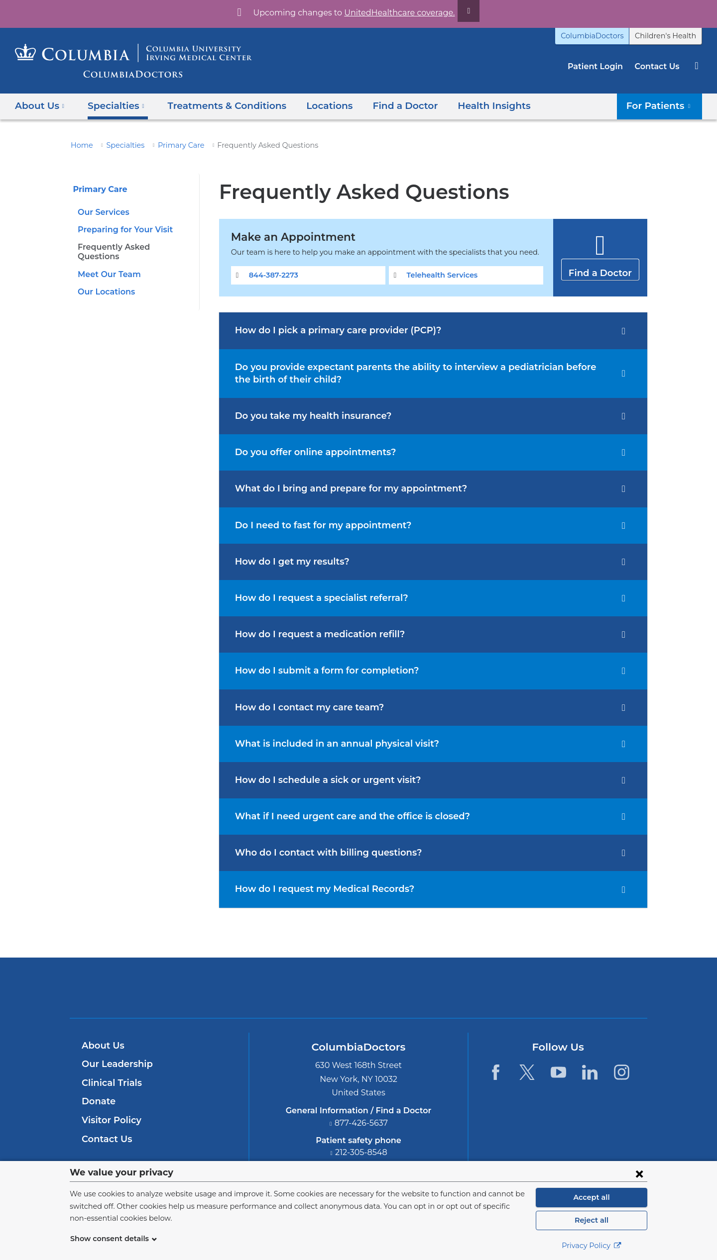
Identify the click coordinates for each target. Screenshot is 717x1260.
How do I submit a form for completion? (319, 671)
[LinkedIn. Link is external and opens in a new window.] (590, 1072)
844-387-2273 (271, 275)
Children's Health (669, 36)
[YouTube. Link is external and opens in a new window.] (558, 1072)
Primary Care (172, 145)
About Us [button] (40, 105)
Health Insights (469, 105)
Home (80, 145)
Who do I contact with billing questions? (321, 853)
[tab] (433, 330)
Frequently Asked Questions (131, 247)
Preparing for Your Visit (122, 229)
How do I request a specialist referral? (316, 598)
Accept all (591, 1197)
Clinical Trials (110, 1083)
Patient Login (600, 66)
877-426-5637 (361, 1123)
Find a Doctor (386, 105)
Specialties (120, 145)
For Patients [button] (662, 105)
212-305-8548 (361, 1152)
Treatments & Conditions (217, 105)
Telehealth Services (440, 275)
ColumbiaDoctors (603, 36)
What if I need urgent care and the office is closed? (343, 816)
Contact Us (658, 66)
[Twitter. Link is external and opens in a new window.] (527, 1072)
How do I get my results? (288, 562)
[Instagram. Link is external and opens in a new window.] (621, 1072)
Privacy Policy (591, 1246)
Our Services (102, 212)
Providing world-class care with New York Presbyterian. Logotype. (425, 993)
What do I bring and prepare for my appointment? (340, 488)
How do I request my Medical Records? (318, 889)
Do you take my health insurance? (307, 416)
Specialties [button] (113, 105)
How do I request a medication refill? (313, 634)
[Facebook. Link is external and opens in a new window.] (495, 1072)
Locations (314, 105)
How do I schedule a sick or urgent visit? (322, 780)
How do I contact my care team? (303, 707)
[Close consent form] (639, 1173)
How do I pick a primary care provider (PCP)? (331, 330)
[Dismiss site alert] (457, 11)
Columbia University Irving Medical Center (311, 987)
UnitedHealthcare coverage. (393, 12)
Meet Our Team (106, 264)
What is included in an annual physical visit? (330, 744)
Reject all (591, 1220)
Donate (97, 1101)
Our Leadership (115, 1064)
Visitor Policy (110, 1120)
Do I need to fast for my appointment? (315, 525)
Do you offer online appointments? (309, 452)
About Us (101, 1046)
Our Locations (104, 282)
